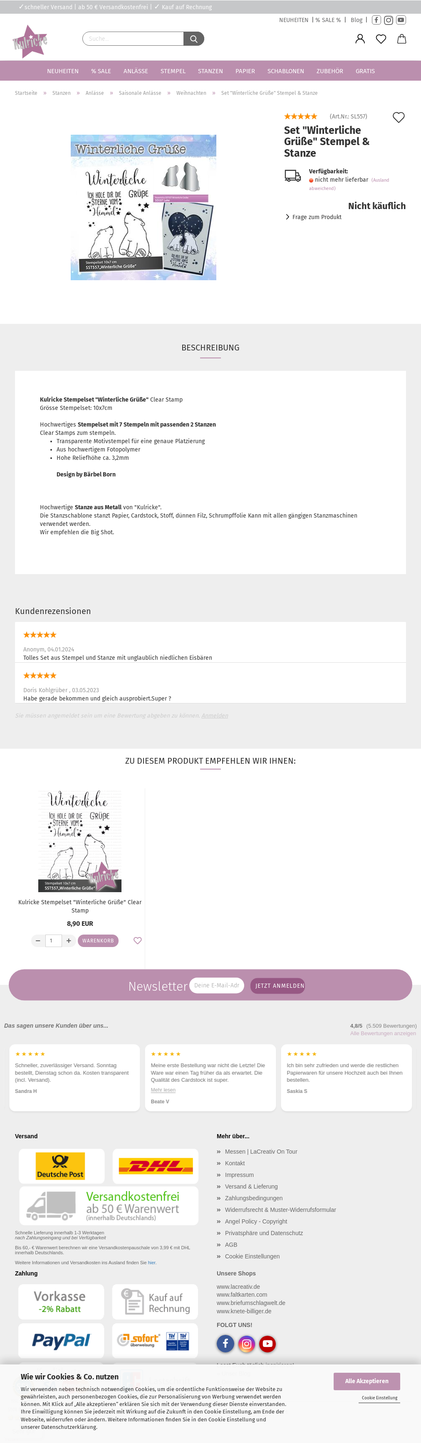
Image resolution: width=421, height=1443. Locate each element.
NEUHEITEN (294, 20)
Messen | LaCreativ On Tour (261, 1151)
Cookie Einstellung (379, 1398)
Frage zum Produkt (317, 217)
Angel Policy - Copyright (256, 1221)
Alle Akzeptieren (367, 1381)
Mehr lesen (27, 1090)
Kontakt (235, 1163)
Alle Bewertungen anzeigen (383, 1033)
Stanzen (210, 71)
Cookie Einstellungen (252, 1256)
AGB (231, 1244)
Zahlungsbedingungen (254, 1198)
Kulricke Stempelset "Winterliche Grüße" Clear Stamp (79, 906)
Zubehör (330, 71)
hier (152, 1262)
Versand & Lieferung (251, 1186)
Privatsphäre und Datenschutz (264, 1233)
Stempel (173, 71)
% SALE (101, 71)
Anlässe (136, 71)
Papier (245, 71)
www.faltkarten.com (242, 1294)
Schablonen (285, 71)
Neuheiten (63, 71)
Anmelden (214, 715)
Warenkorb (98, 941)
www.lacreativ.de (238, 1286)
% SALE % (328, 20)
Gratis (365, 71)
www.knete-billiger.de (244, 1311)
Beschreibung (210, 348)
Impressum (239, 1175)
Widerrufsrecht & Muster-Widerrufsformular (280, 1209)
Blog (356, 20)
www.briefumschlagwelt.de (251, 1303)
